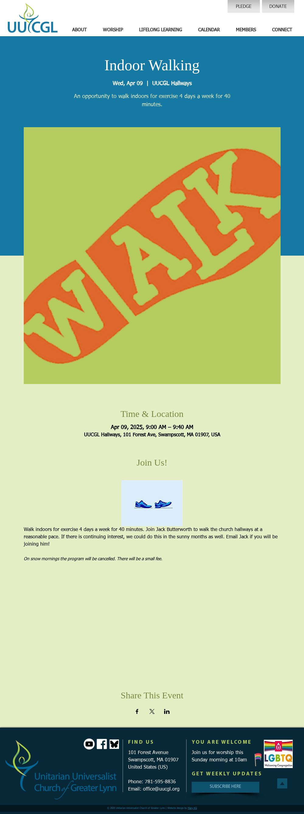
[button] (79, 30)
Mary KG (192, 808)
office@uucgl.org (161, 789)
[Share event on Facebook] (137, 711)
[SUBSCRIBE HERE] (225, 787)
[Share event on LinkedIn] (167, 711)
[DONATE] (278, 6)
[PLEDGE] (244, 6)
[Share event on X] (152, 711)
